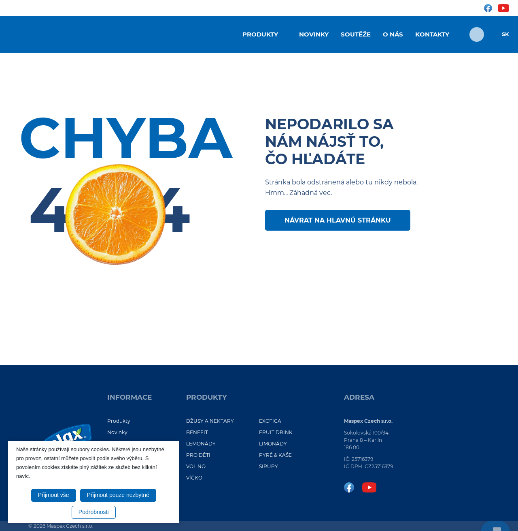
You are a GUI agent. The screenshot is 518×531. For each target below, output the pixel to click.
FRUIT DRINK (276, 432)
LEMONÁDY (201, 444)
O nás (393, 34)
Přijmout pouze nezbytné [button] (118, 495)
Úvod (223, 34)
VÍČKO (194, 478)
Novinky (314, 34)
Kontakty (432, 34)
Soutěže (356, 34)
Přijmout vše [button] (53, 495)
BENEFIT (197, 432)
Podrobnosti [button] (94, 512)
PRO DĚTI (198, 455)
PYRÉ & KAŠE (275, 455)
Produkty (260, 34)
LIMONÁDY (273, 444)
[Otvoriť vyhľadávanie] (476, 34)
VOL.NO (196, 466)
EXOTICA (270, 421)
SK (505, 34)
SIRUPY (268, 466)
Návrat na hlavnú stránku (337, 220)
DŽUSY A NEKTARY (210, 421)
